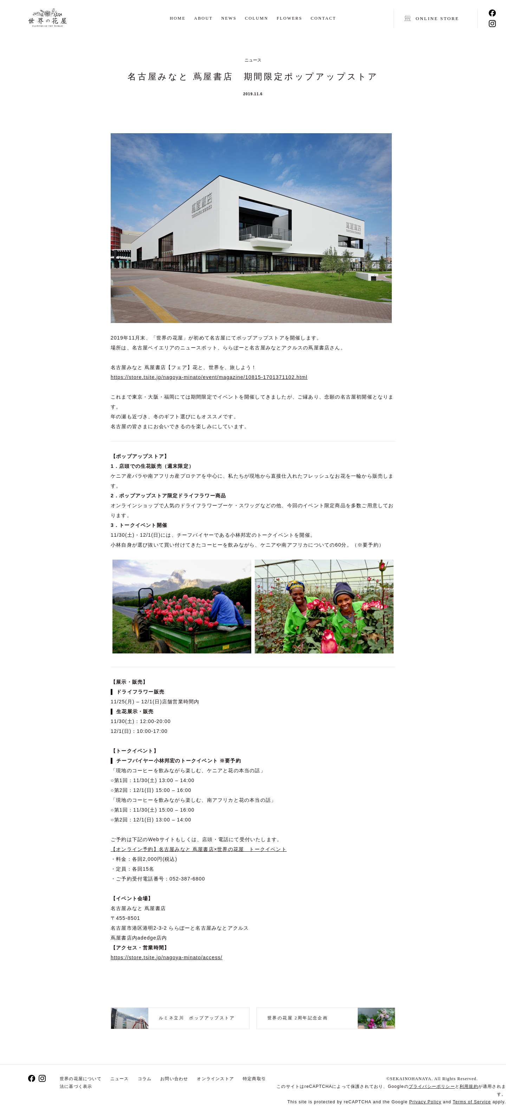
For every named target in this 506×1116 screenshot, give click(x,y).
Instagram (492, 23)
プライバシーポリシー (432, 1086)
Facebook (492, 13)
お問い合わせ (174, 1078)
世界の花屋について (81, 1078)
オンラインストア (215, 1078)
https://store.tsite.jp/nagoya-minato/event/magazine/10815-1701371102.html (209, 377)
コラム (145, 1078)
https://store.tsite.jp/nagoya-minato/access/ (166, 957)
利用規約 (469, 1086)
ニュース (119, 1078)
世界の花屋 (47, 18)
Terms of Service (472, 1101)
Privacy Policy (425, 1101)
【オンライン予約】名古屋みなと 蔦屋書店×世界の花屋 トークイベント (199, 849)
